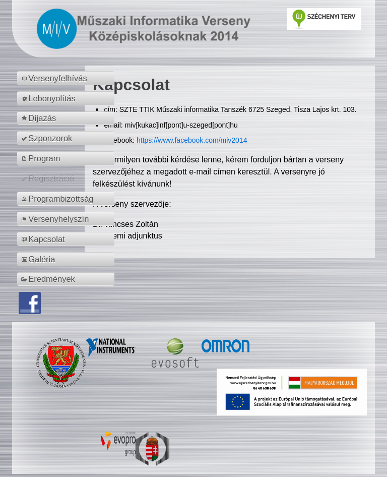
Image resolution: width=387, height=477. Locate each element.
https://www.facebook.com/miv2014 (192, 140)
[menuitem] (67, 78)
